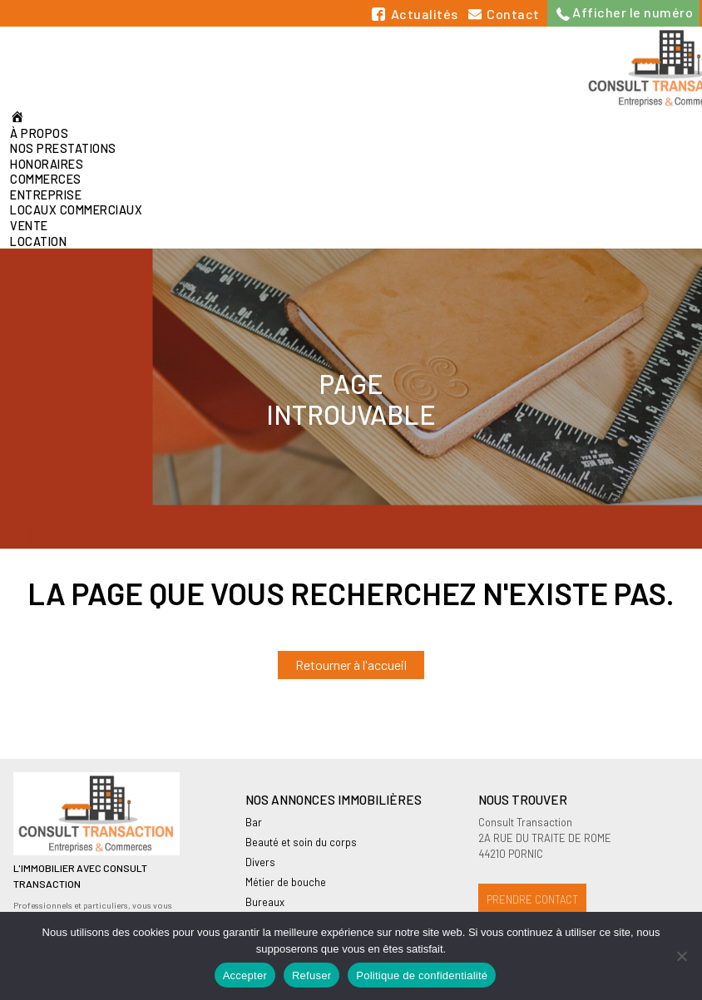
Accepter (245, 975)
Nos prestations (63, 148)
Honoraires (46, 164)
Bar (253, 822)
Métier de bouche (285, 882)
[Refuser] (681, 956)
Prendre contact (532, 899)
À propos (39, 133)
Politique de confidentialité (421, 975)
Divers (260, 862)
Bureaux (264, 902)
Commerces (46, 179)
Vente (29, 226)
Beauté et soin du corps (301, 842)
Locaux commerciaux (76, 210)
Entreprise (46, 195)
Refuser (311, 975)
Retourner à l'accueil (351, 664)
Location (38, 241)
